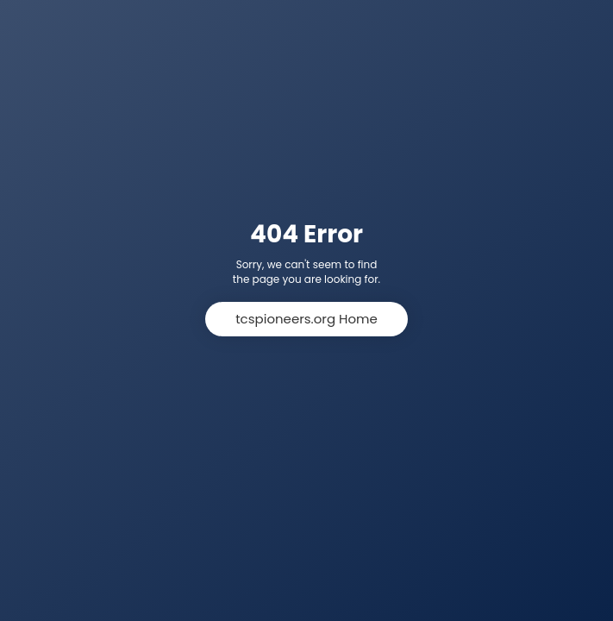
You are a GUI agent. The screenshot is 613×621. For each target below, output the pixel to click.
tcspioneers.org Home (306, 319)
